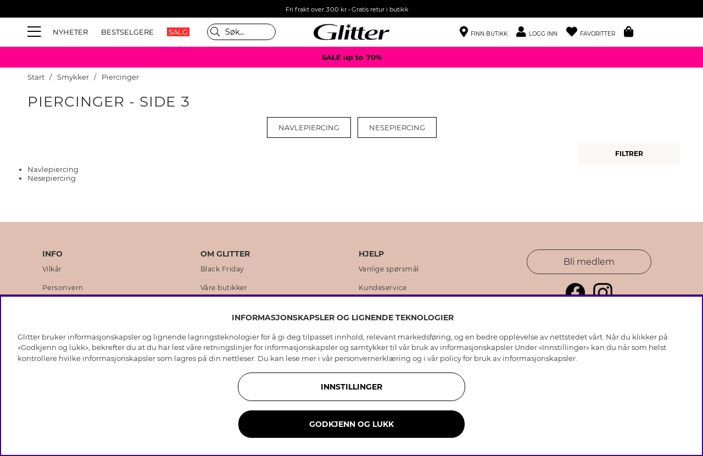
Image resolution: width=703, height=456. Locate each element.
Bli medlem (589, 262)
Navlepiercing (308, 127)
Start (35, 77)
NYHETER (70, 31)
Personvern (62, 288)
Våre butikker (224, 288)
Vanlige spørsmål (389, 269)
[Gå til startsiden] (351, 32)
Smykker (73, 77)
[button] (541, 32)
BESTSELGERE (127, 31)
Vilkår (52, 269)
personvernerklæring (372, 358)
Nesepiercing (397, 127)
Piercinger (120, 77)
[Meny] (35, 32)
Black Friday (222, 269)
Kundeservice (383, 288)
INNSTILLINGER (351, 387)
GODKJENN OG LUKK (351, 424)
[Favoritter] (595, 32)
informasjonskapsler (539, 358)
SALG (178, 31)
